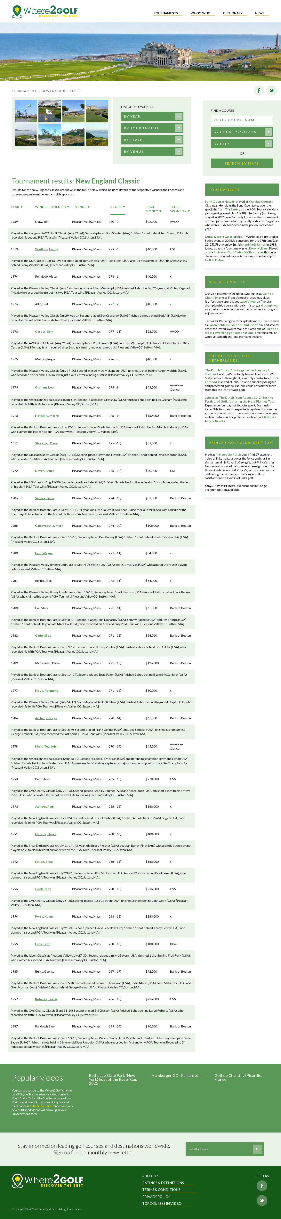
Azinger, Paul (44, 806)
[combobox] (152, 116)
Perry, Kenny (44, 916)
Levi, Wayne (44, 553)
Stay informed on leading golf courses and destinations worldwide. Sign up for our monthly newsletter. (94, 1149)
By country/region (235, 132)
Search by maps (242, 163)
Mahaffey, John (46, 746)
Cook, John (43, 889)
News (259, 13)
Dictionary (233, 13)
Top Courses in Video (161, 1203)
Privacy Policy (156, 1196)
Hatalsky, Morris (47, 415)
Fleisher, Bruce (45, 834)
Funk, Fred (42, 944)
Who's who (201, 13)
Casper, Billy (44, 331)
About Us (150, 1176)
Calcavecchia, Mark (49, 525)
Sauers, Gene (44, 498)
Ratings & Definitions (163, 1183)
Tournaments (166, 13)
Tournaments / (26, 91)
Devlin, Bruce (44, 470)
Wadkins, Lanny (46, 249)
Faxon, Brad (44, 861)
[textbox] (132, 116)
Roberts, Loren (46, 999)
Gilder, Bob (43, 635)
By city (222, 143)
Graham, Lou (44, 387)
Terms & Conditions (161, 1189)
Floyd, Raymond (47, 690)
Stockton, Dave (46, 443)
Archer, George (46, 718)
